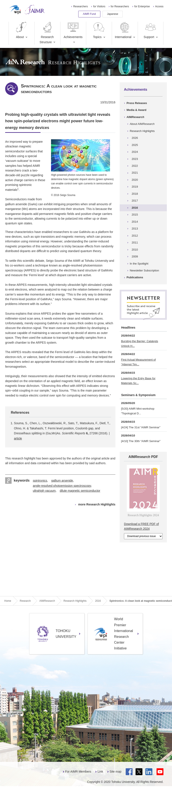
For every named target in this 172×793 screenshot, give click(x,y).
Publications (135, 277)
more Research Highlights (96, 504)
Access (159, 6)
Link (100, 771)
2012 (135, 235)
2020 (135, 179)
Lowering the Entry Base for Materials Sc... (138, 381)
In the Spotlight (139, 263)
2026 (135, 137)
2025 (135, 145)
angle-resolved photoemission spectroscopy (62, 485)
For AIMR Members (78, 771)
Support (150, 30)
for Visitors (99, 6)
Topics (98, 30)
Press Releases (137, 103)
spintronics (40, 480)
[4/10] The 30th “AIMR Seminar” (140, 441)
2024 (135, 151)
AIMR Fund (89, 13)
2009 (135, 256)
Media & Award (136, 110)
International (123, 30)
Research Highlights (142, 131)
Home (7, 601)
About (21, 30)
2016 (135, 207)
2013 (135, 228)
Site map (115, 771)
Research (25, 601)
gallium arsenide (62, 480)
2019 (135, 186)
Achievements (73, 30)
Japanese (112, 13)
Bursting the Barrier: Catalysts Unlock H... (139, 344)
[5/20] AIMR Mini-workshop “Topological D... (137, 411)
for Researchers (120, 6)
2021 (135, 172)
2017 (135, 200)
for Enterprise (142, 6)
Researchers (80, 6)
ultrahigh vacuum (44, 490)
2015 (135, 214)
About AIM (142, 124)
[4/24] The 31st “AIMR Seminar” (140, 427)
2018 (135, 193)
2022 (135, 165)
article (18, 438)
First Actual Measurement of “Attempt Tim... (138, 362)
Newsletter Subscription (144, 270)
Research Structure (47, 33)
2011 (135, 242)
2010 (135, 249)
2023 (135, 159)
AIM (135, 117)
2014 (135, 221)
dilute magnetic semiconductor (80, 490)
